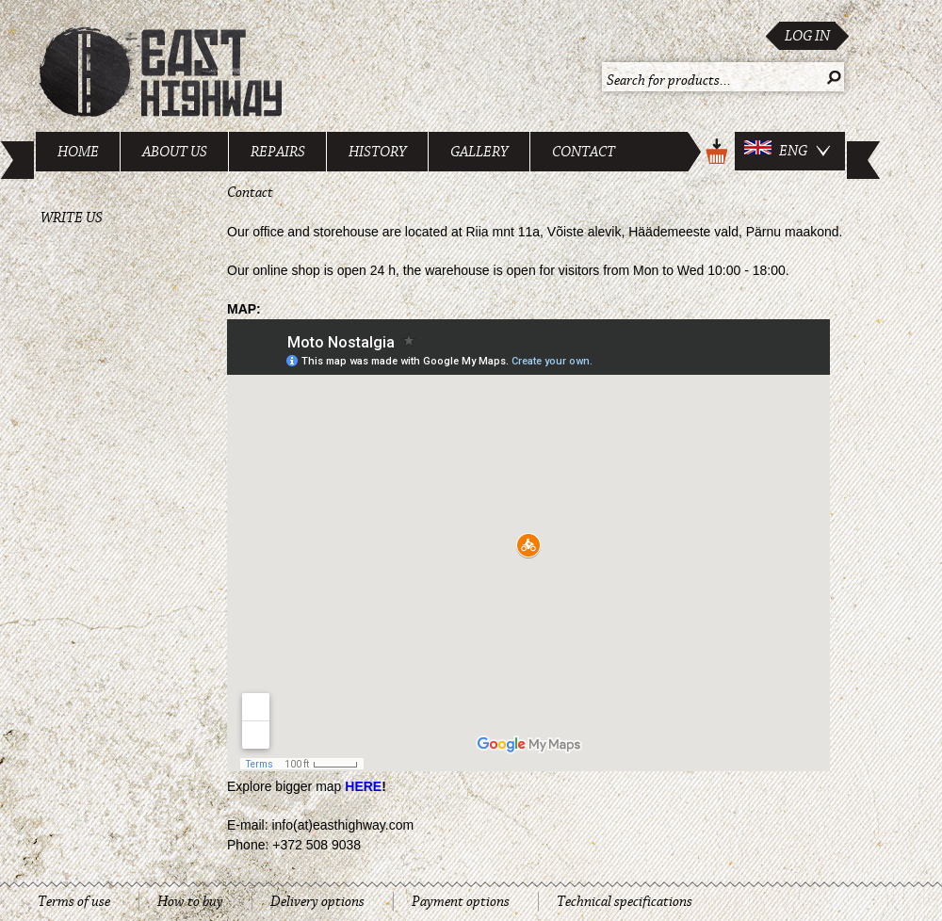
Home (78, 151)
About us (174, 151)
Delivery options (317, 901)
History (378, 151)
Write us (72, 217)
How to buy (190, 901)
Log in (807, 35)
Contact (583, 151)
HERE (363, 786)
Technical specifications (624, 901)
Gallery (479, 151)
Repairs (278, 151)
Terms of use (74, 901)
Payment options (461, 901)
